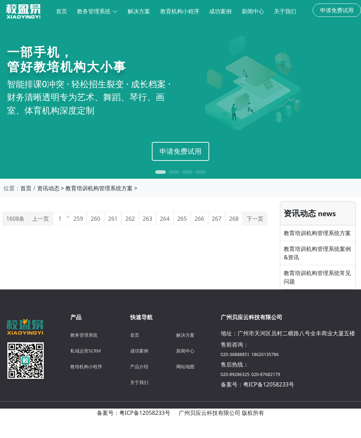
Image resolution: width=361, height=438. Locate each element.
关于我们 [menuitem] (285, 11)
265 (182, 219)
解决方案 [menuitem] (139, 11)
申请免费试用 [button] (337, 10)
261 (113, 219)
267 (216, 219)
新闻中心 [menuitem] (253, 11)
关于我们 (139, 382)
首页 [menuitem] (61, 11)
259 (78, 219)
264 (164, 219)
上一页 (40, 219)
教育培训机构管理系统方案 (99, 188)
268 (234, 219)
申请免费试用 (180, 151)
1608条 (15, 219)
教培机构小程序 (86, 366)
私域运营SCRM (85, 351)
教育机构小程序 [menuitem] (179, 11)
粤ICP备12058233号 (268, 384)
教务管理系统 (97, 11)
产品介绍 (139, 366)
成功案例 (139, 351)
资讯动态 (48, 188)
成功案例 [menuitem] (220, 11)
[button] (160, 172)
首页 (25, 188)
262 (130, 219)
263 (147, 219)
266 (199, 219)
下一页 (255, 219)
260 (95, 219)
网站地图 (185, 366)
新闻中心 (185, 351)
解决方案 (185, 335)
